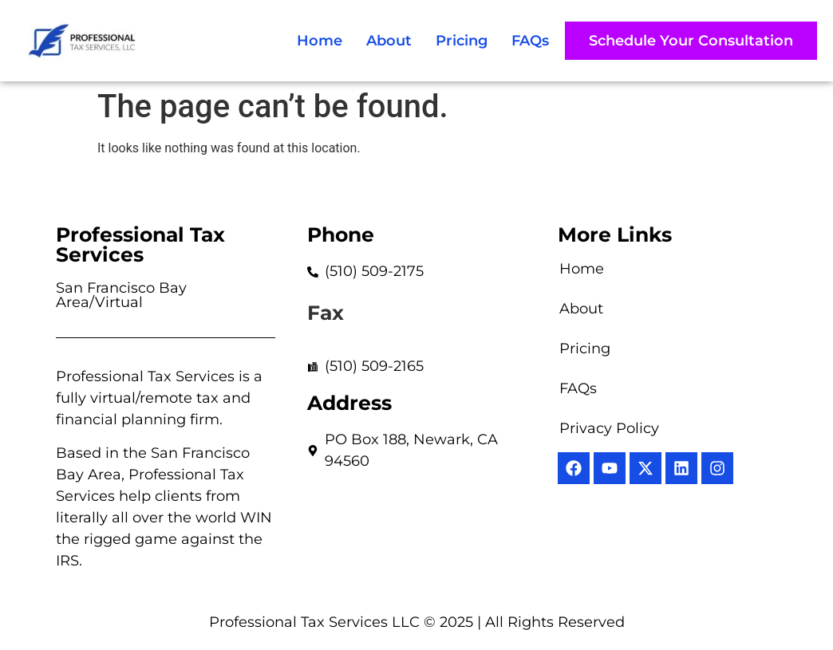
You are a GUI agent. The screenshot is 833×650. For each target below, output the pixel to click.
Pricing (462, 40)
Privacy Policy (609, 428)
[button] (691, 41)
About (389, 40)
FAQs (530, 40)
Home (319, 40)
